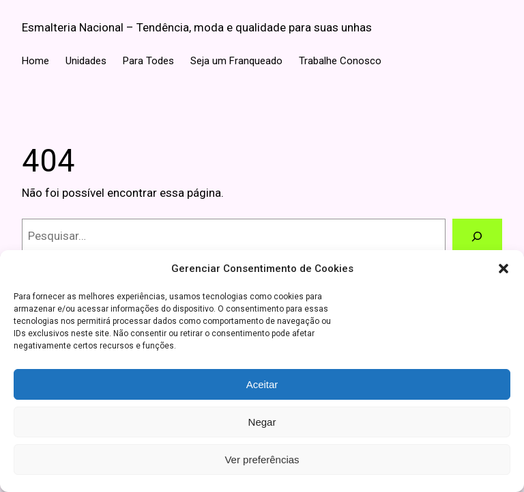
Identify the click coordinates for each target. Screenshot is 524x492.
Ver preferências (261, 459)
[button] (503, 268)
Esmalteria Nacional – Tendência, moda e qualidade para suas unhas (197, 27)
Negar (262, 422)
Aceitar (262, 384)
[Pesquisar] (477, 236)
